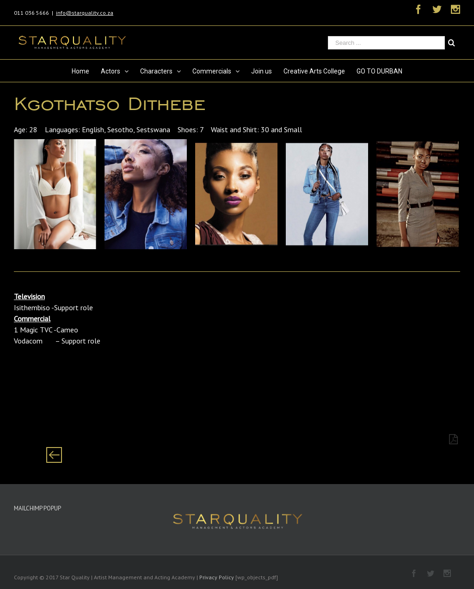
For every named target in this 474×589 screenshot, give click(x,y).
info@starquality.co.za (84, 12)
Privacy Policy (216, 577)
